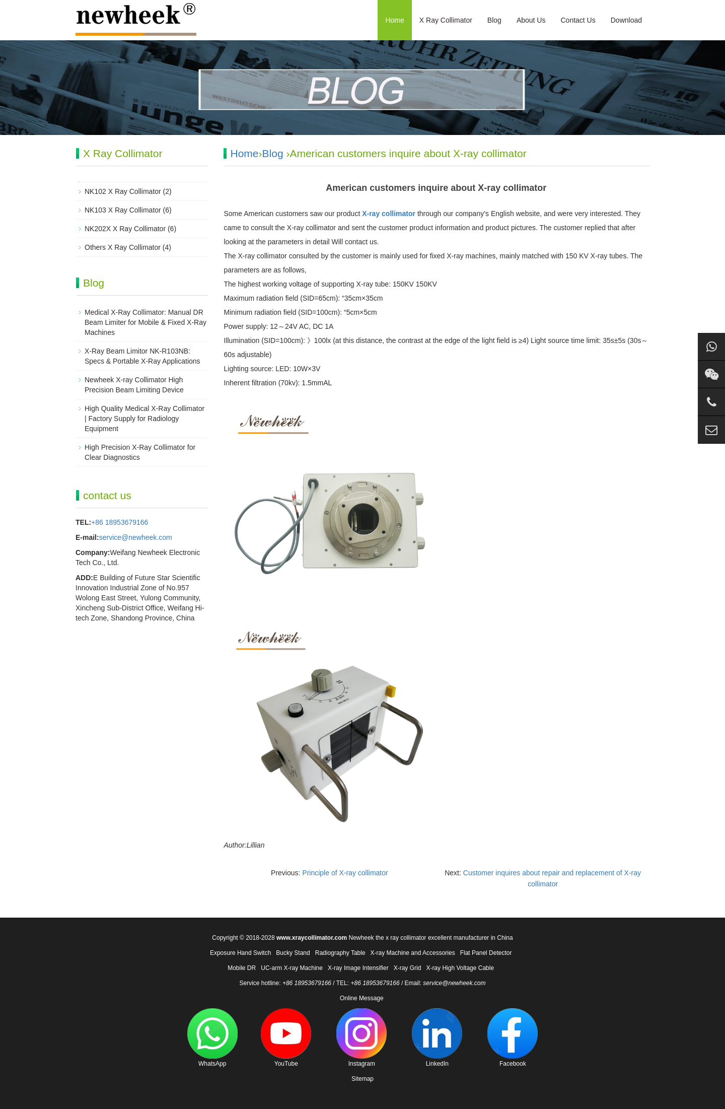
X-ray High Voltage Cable (460, 968)
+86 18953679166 (119, 522)
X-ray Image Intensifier (358, 968)
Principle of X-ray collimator (345, 873)
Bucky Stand (293, 952)
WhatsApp (212, 1037)
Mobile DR (242, 968)
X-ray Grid (407, 968)
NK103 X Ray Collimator (123, 210)
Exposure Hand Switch (240, 952)
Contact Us (577, 20)
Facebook (512, 1037)
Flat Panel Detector (486, 952)
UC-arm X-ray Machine (292, 968)
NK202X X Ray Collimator (125, 229)
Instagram (361, 1037)
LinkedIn (437, 1037)
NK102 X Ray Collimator (123, 191)
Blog (494, 20)
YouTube (286, 1037)
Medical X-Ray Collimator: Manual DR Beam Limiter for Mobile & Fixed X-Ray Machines (145, 322)
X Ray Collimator (445, 20)
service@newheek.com (135, 537)
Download (626, 20)
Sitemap (362, 1078)
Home (394, 20)
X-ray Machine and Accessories (413, 952)
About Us (531, 20)
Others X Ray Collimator (123, 247)
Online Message (362, 998)
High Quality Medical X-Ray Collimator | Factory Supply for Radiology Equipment (144, 418)
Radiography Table (340, 952)
